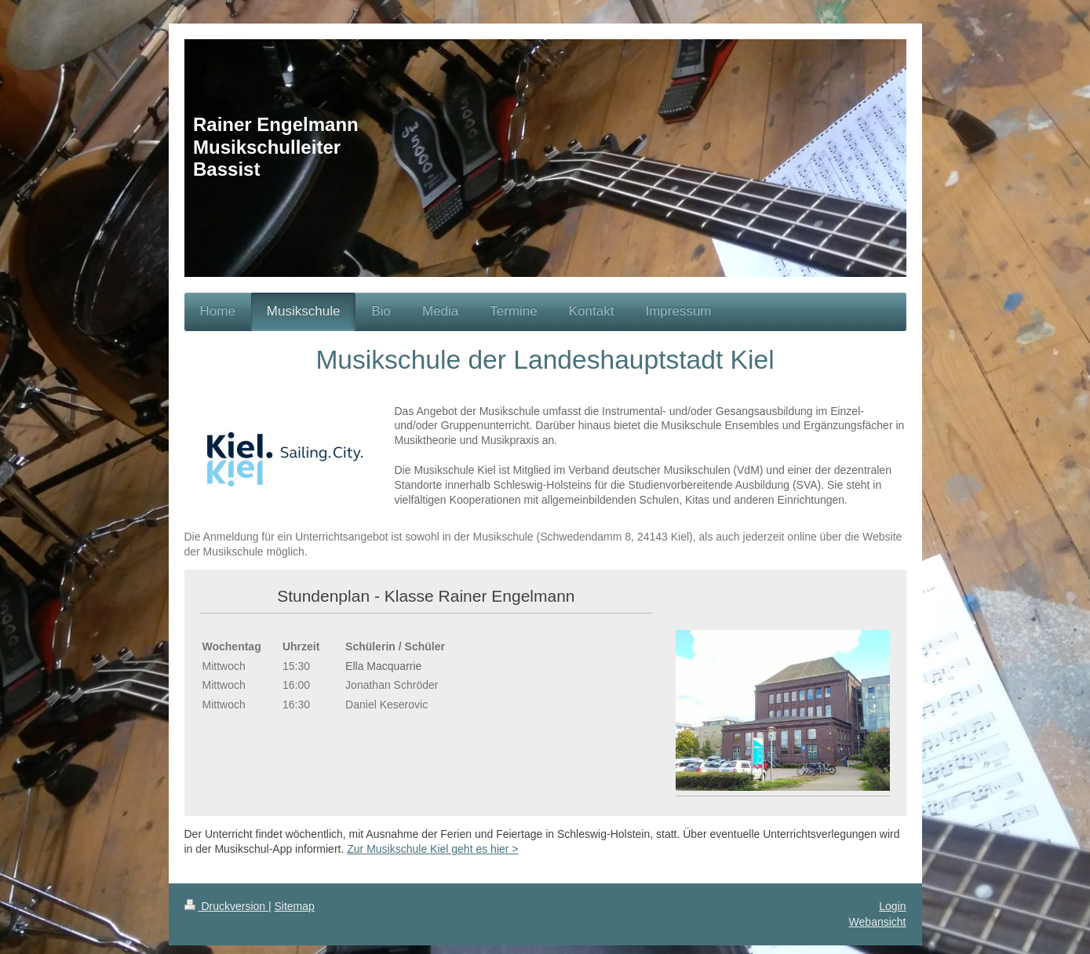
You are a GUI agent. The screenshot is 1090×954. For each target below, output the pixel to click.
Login (892, 906)
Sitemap (295, 906)
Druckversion (226, 906)
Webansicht (877, 922)
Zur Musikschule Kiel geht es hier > (432, 849)
